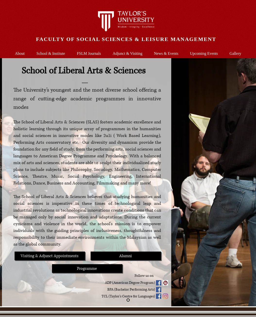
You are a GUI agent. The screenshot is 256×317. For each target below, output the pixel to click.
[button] (51, 51)
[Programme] (87, 268)
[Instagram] (165, 296)
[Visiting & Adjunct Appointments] (50, 256)
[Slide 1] (128, 300)
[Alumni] (126, 256)
